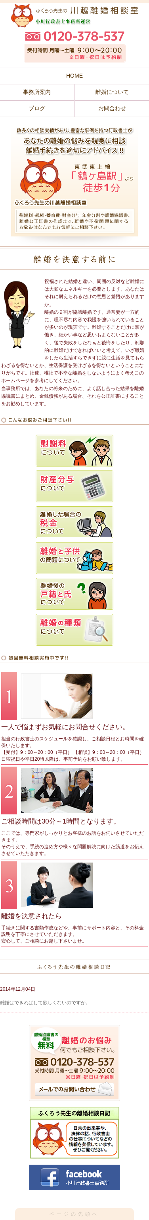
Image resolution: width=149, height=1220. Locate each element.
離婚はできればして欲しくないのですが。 (45, 1002)
